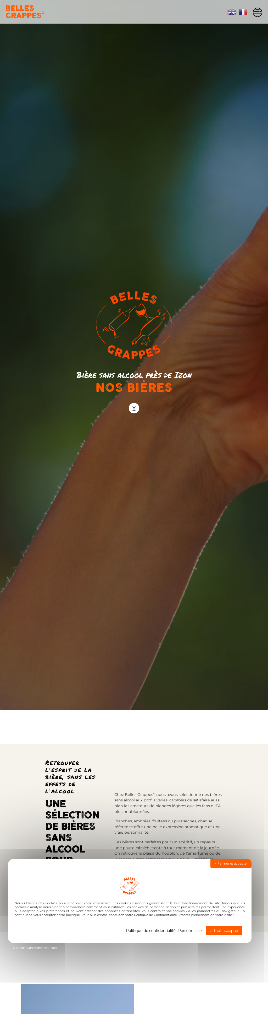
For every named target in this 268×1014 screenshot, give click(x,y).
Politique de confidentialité (151, 930)
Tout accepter (224, 930)
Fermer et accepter (231, 863)
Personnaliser (190, 930)
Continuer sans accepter (35, 948)
